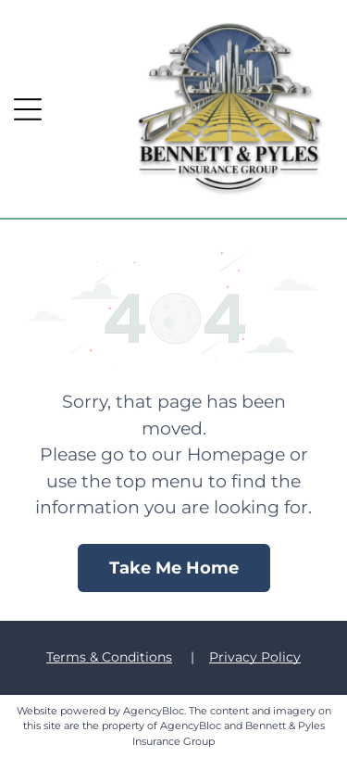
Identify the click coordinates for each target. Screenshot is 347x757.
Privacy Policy (255, 657)
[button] (28, 109)
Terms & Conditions (109, 657)
